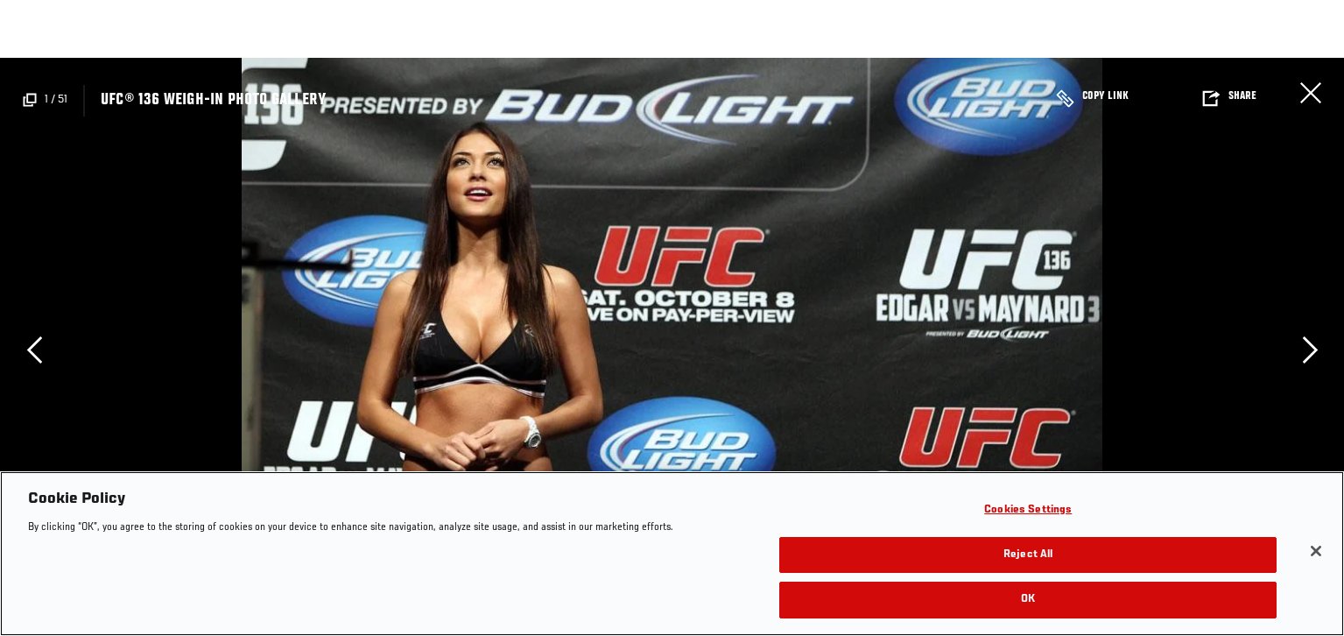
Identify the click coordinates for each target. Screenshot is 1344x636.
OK (1028, 599)
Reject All (1027, 555)
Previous (34, 349)
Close (1310, 92)
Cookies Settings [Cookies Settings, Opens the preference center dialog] (1028, 510)
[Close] (1316, 551)
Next (1310, 349)
